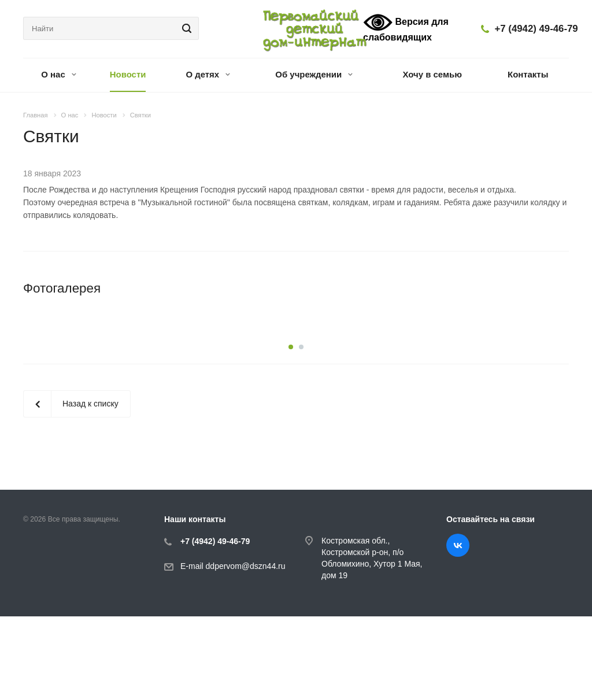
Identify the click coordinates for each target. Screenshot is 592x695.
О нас (58, 74)
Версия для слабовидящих (406, 27)
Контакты (528, 74)
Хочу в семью (432, 74)
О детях (208, 74)
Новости (128, 74)
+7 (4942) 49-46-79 (536, 28)
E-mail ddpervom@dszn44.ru (233, 644)
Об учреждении (314, 74)
